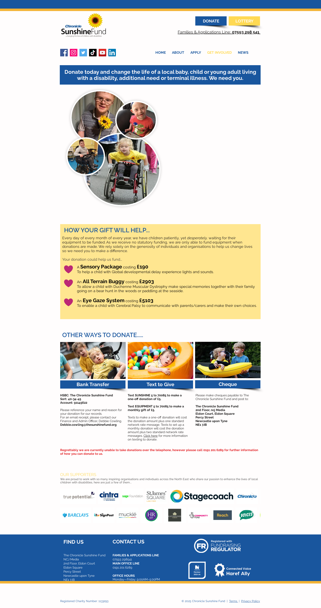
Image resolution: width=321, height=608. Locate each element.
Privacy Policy (250, 601)
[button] (92, 384)
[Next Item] (253, 496)
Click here (151, 436)
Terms (233, 601)
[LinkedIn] (112, 52)
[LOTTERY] (244, 21)
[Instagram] (73, 52)
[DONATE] (211, 21)
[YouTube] (102, 52)
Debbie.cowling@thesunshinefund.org (88, 425)
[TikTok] (93, 52)
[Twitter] (83, 52)
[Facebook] (64, 52)
